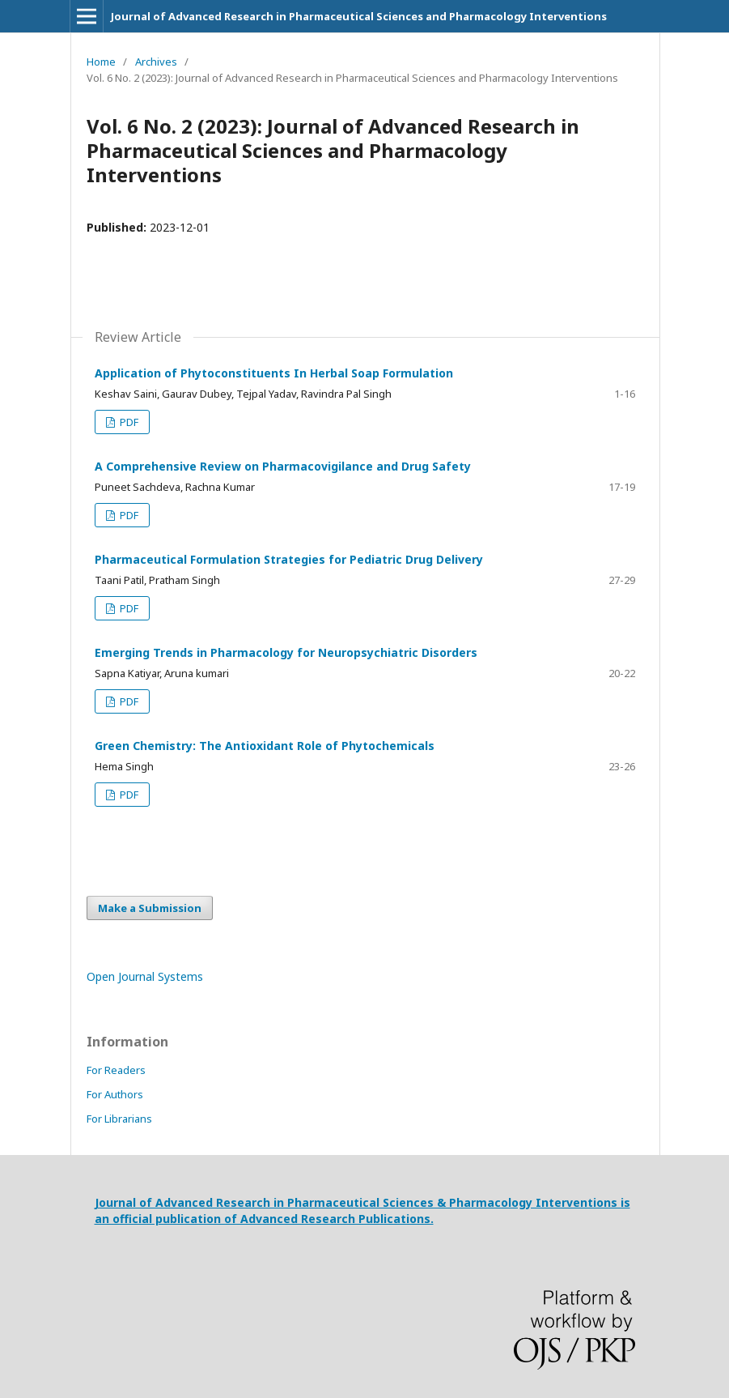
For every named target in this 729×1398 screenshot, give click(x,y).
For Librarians (119, 1118)
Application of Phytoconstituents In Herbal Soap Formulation (274, 373)
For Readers (116, 1070)
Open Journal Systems (145, 976)
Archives (156, 61)
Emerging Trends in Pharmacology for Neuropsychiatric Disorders (286, 652)
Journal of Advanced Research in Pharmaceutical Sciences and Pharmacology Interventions (359, 16)
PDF (127, 422)
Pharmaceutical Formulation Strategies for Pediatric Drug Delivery (289, 559)
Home (101, 61)
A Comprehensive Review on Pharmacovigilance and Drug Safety (283, 466)
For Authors (115, 1094)
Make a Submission (149, 908)
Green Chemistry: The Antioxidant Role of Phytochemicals (264, 745)
